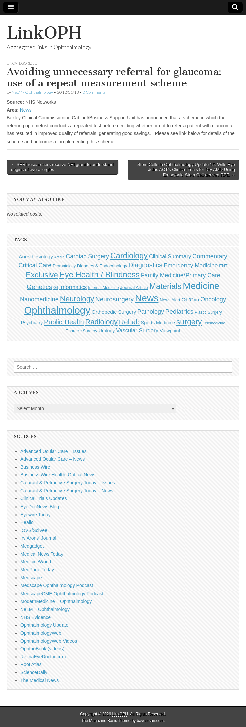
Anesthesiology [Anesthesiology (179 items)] (36, 256)
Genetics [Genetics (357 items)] (39, 286)
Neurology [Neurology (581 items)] (77, 299)
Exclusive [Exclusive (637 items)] (42, 274)
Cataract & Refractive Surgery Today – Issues (67, 482)
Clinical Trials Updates (43, 498)
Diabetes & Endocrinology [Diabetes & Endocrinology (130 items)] (102, 265)
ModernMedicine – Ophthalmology (56, 601)
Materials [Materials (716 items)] (165, 286)
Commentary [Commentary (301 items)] (209, 256)
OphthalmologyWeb (41, 633)
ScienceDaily (33, 672)
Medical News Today (41, 554)
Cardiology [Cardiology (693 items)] (129, 255)
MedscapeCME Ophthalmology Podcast (61, 593)
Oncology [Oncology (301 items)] (213, 299)
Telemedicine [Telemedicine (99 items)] (214, 323)
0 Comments (94, 92)
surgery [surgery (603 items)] (189, 321)
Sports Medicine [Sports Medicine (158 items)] (158, 322)
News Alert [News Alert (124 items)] (170, 299)
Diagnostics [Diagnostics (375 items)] (145, 265)
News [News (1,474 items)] (146, 298)
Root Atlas (31, 664)
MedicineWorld (35, 561)
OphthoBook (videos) (42, 648)
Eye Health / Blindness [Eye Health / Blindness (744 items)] (99, 274)
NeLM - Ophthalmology (32, 92)
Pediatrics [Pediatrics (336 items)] (179, 311)
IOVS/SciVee (33, 530)
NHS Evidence (35, 617)
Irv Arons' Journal (38, 538)
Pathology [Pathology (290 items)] (150, 311)
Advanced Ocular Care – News (52, 459)
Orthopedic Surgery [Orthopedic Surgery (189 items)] (114, 312)
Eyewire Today (35, 514)
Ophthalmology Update (44, 625)
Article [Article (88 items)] (59, 257)
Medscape (31, 577)
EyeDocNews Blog (39, 506)
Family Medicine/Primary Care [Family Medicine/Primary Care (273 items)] (180, 275)
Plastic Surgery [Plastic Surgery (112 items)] (208, 312)
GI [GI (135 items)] (55, 287)
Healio (27, 522)
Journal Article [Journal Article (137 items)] (134, 287)
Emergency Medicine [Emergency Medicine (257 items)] (191, 265)
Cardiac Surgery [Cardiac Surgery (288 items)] (87, 256)
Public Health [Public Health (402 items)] (64, 322)
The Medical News (39, 680)
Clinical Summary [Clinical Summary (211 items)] (170, 256)
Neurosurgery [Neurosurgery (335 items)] (114, 299)
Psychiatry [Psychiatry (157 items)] (32, 322)
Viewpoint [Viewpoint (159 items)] (170, 330)
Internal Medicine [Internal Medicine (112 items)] (103, 287)
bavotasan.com (150, 720)
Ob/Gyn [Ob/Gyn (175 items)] (190, 299)
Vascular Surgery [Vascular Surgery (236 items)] (137, 330)
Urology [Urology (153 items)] (107, 330)
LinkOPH (44, 33)
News (26, 110)
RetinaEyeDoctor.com (43, 656)
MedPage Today (37, 569)
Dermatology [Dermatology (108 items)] (64, 266)
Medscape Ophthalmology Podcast (56, 585)
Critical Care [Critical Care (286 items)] (34, 265)
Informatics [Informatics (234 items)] (73, 287)
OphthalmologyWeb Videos (48, 641)
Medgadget (32, 546)
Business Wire (35, 467)
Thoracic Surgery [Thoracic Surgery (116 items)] (81, 331)
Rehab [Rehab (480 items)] (129, 322)
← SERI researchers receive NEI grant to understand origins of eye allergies (62, 167)
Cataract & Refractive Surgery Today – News (66, 490)
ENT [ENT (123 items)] (223, 266)
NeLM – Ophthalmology (45, 609)
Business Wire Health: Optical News (57, 474)
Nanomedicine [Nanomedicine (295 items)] (39, 299)
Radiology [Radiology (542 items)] (101, 321)
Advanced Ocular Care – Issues (53, 451)
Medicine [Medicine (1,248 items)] (201, 286)
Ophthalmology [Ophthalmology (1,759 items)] (57, 310)
